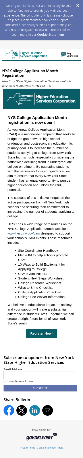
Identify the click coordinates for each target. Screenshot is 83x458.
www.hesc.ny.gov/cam (24, 233)
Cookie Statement (50, 34)
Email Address (13, 369)
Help (60, 447)
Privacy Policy (27, 447)
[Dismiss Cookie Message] (77, 4)
